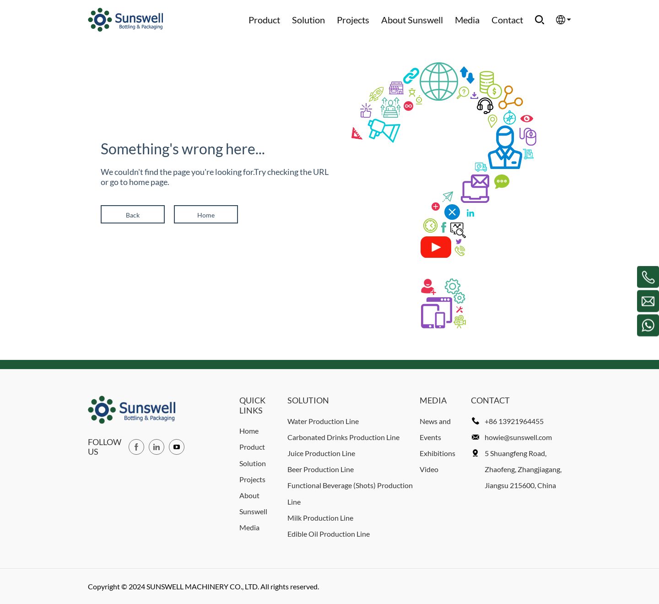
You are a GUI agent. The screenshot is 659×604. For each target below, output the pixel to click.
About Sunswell (412, 19)
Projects (353, 19)
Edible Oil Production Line (328, 533)
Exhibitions (437, 453)
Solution (308, 19)
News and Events (435, 429)
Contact (507, 19)
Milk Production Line (320, 517)
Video (429, 469)
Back (133, 215)
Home (206, 215)
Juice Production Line (321, 453)
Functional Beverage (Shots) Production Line (350, 493)
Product (264, 19)
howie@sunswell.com (518, 437)
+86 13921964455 (514, 421)
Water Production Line (323, 421)
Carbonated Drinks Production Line (343, 437)
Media (467, 19)
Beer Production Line (320, 469)
